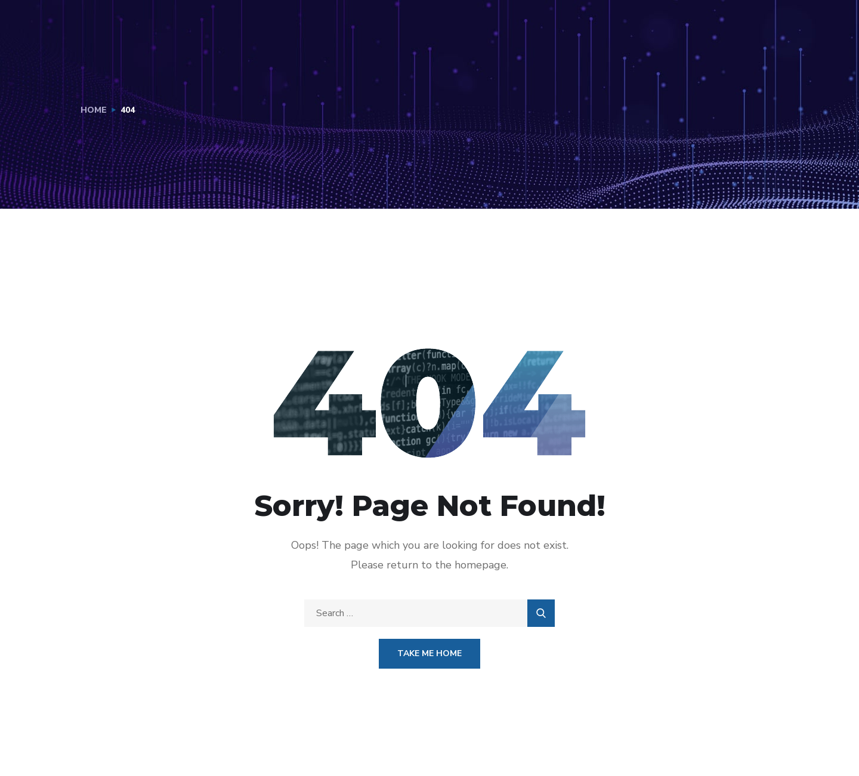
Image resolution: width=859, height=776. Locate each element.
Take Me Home (429, 653)
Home (94, 110)
